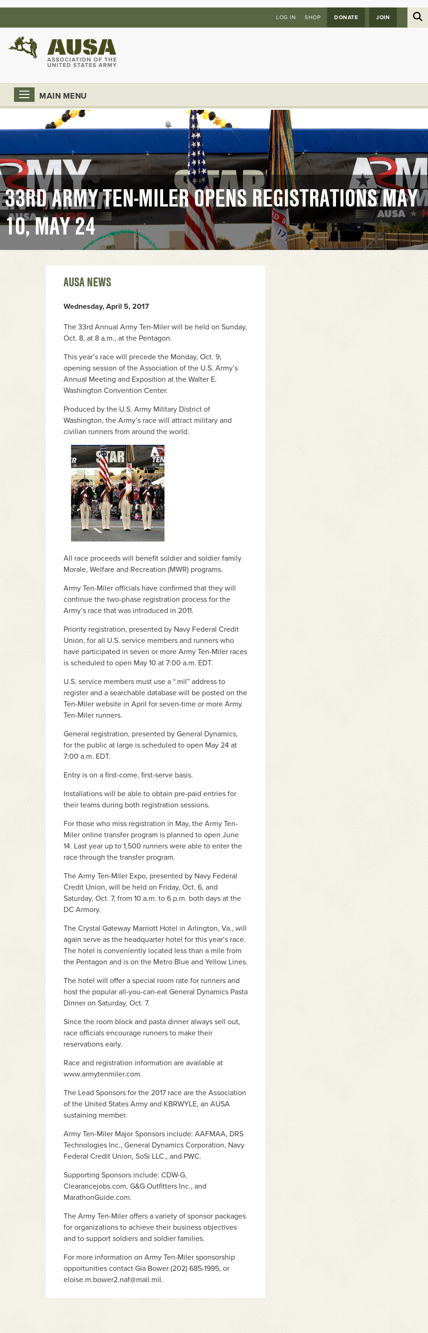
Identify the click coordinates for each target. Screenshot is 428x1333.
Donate (346, 17)
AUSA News (87, 282)
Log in (286, 17)
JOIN (383, 17)
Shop (313, 17)
